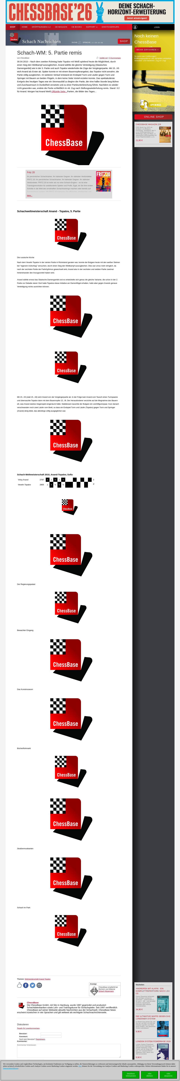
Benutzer (23, 1034)
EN (96, 42)
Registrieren (40, 1039)
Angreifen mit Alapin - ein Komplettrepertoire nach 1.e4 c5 (152, 991)
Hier (80, 1066)
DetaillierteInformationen (131, 1075)
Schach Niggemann (106, 991)
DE (93, 42)
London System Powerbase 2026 (153, 1041)
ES (99, 42)
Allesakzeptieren (168, 1075)
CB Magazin (61, 27)
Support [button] (92, 27)
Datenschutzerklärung (10, 1068)
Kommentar (22, 1041)
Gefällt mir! (103, 58)
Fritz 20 (31, 172)
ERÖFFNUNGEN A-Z (41, 27)
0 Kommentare (115, 58)
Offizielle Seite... (59, 91)
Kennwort (23, 1037)
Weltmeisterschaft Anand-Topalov (38, 979)
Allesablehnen (149, 1075)
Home (25, 27)
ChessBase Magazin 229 (148, 124)
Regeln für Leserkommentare (28, 1028)
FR (102, 42)
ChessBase (33, 1002)
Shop (12, 27)
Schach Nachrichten (41, 41)
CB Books (77, 27)
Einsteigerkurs (110, 27)
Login (157, 27)
